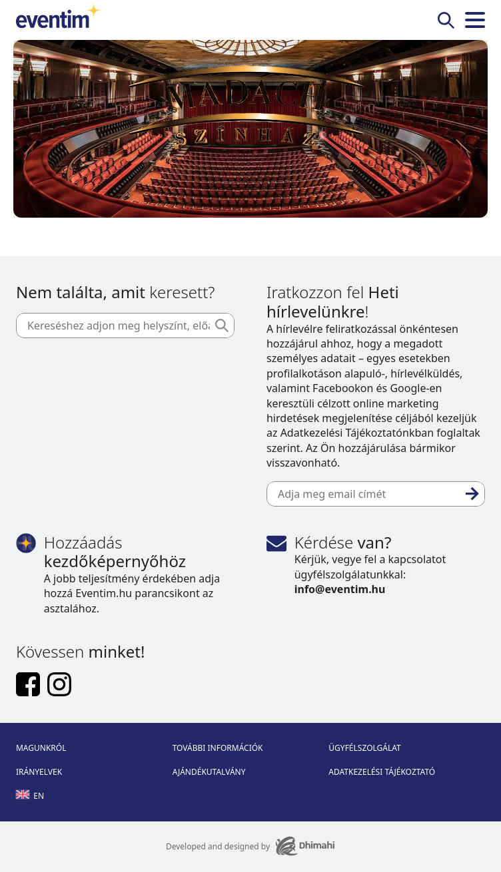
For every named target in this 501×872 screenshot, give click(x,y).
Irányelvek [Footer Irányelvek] (39, 771)
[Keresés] (222, 325)
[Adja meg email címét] (375, 494)
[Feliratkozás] (472, 494)
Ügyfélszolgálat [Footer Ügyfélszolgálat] (364, 748)
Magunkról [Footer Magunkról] (41, 748)
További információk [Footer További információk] (218, 748)
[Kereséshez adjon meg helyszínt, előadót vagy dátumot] (125, 325)
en (30, 795)
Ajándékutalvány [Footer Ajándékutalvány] (209, 771)
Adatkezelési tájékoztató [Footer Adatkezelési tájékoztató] (381, 771)
